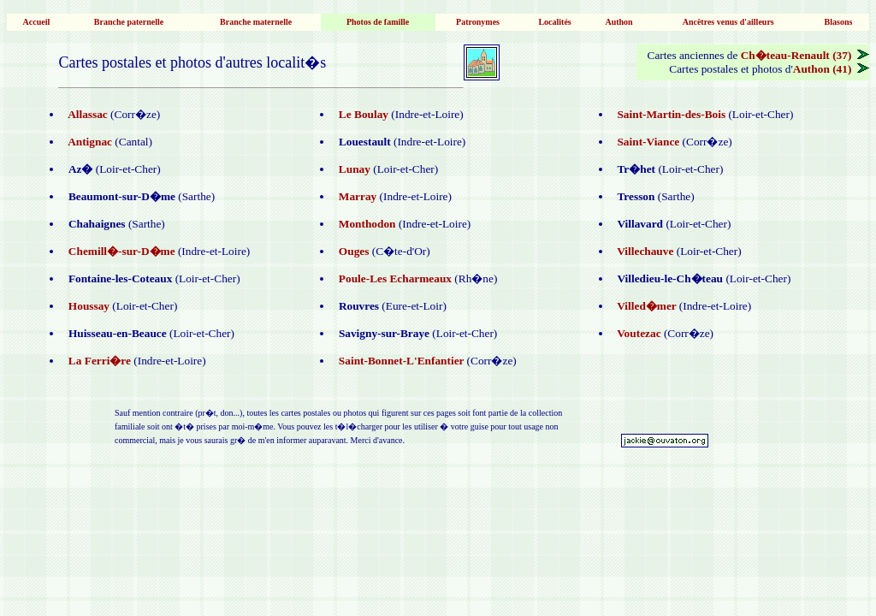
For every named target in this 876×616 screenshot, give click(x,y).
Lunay (353, 169)
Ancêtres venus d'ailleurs (728, 22)
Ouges (351, 251)
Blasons (838, 22)
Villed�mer (645, 305)
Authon (619, 22)
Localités (554, 22)
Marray (356, 196)
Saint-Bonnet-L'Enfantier (399, 360)
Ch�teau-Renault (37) (805, 55)
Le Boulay (362, 114)
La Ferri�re (97, 360)
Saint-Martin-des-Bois (670, 114)
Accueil (36, 22)
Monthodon (366, 223)
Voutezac (638, 333)
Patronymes (478, 22)
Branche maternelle (256, 22)
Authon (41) (831, 68)
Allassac (85, 114)
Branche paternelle (129, 22)
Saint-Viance (647, 141)
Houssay (87, 305)
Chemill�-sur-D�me (120, 251)
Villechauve (644, 251)
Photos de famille (377, 22)
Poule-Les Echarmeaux (393, 278)
